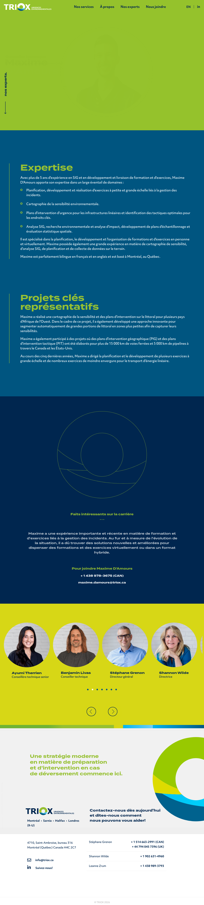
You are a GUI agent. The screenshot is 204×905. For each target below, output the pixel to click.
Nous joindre (156, 6)
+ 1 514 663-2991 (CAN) (147, 842)
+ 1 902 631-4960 (152, 856)
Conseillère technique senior (32, 677)
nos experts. (5, 84)
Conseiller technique (75, 677)
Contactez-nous (108, 810)
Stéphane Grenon (129, 672)
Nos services (84, 6)
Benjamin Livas (77, 672)
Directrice (167, 677)
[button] (91, 711)
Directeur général (123, 677)
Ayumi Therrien (28, 673)
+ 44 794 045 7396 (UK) (148, 847)
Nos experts (130, 6)
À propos (107, 6)
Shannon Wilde (175, 672)
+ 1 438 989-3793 (152, 866)
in (198, 6)
